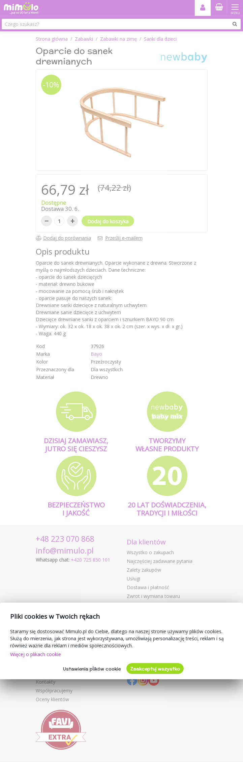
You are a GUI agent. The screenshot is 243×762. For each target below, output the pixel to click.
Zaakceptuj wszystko (155, 668)
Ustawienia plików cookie (92, 668)
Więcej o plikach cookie (35, 654)
